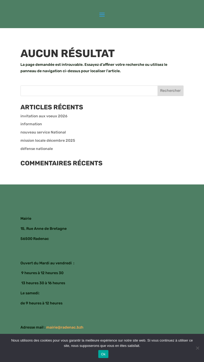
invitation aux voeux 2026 (43, 116)
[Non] (197, 348)
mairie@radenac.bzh (64, 327)
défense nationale (36, 148)
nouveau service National (43, 132)
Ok (103, 354)
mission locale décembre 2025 (47, 140)
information (31, 124)
